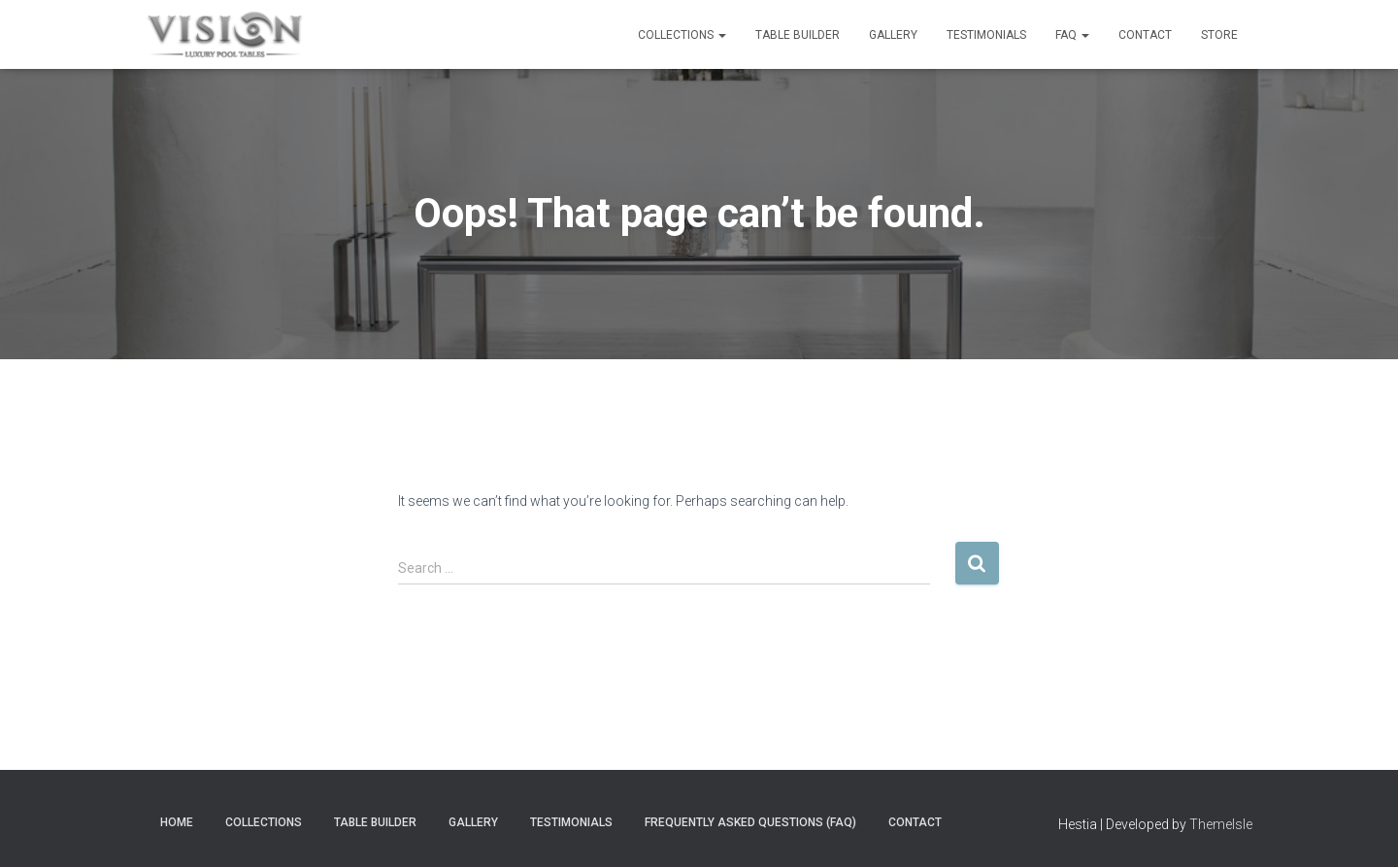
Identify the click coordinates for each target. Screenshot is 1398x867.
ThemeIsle (1220, 824)
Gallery (893, 35)
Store (1219, 35)
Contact (1145, 35)
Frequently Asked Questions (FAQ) (750, 822)
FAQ (1072, 35)
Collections (682, 35)
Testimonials (986, 35)
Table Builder (797, 35)
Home (176, 822)
